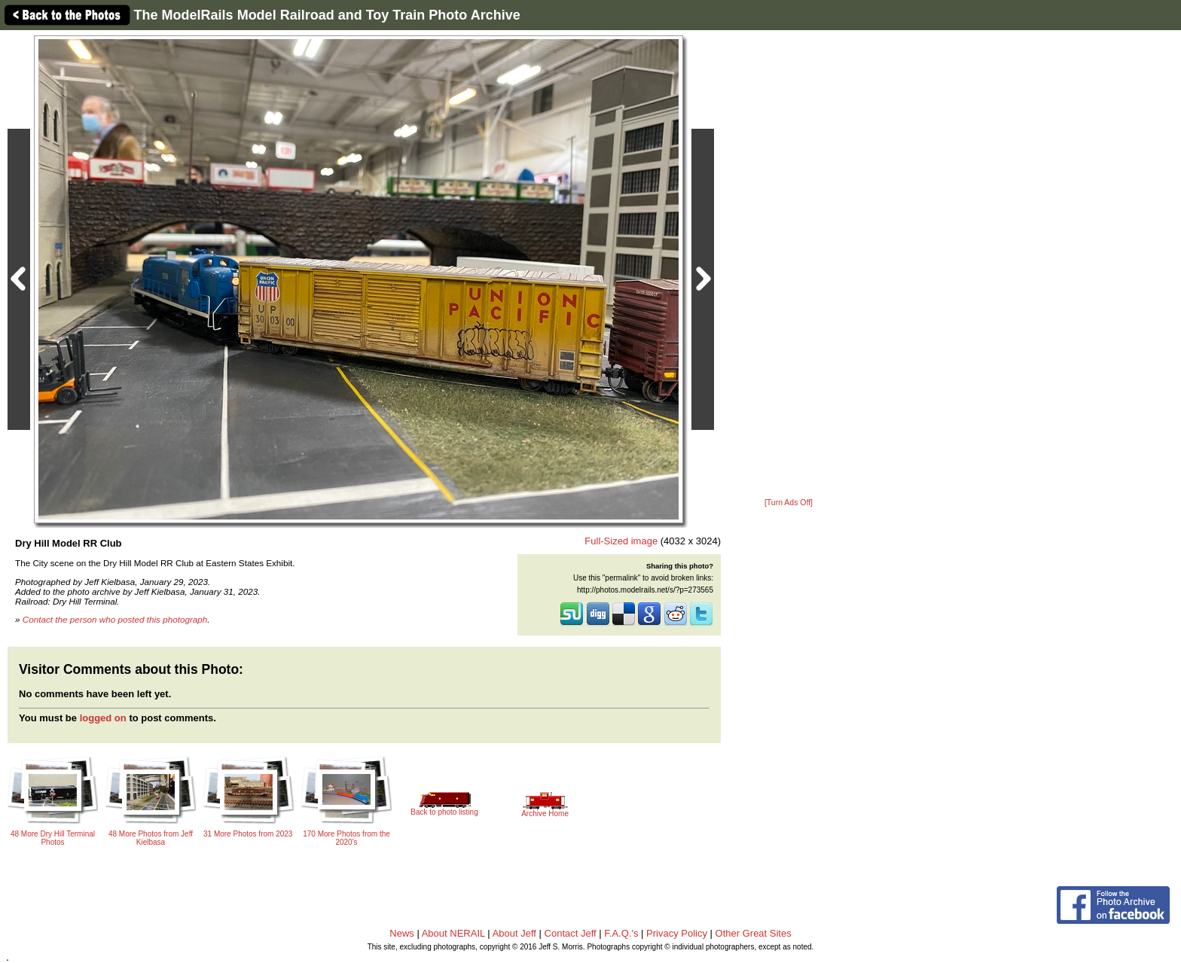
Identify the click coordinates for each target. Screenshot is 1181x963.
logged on (103, 718)
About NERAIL (453, 933)
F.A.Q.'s (621, 933)
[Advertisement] (788, 265)
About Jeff (514, 933)
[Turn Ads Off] (788, 502)
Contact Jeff (571, 933)
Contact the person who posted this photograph (115, 619)
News (401, 933)
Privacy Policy (676, 933)
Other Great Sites (754, 933)
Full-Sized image (621, 541)
